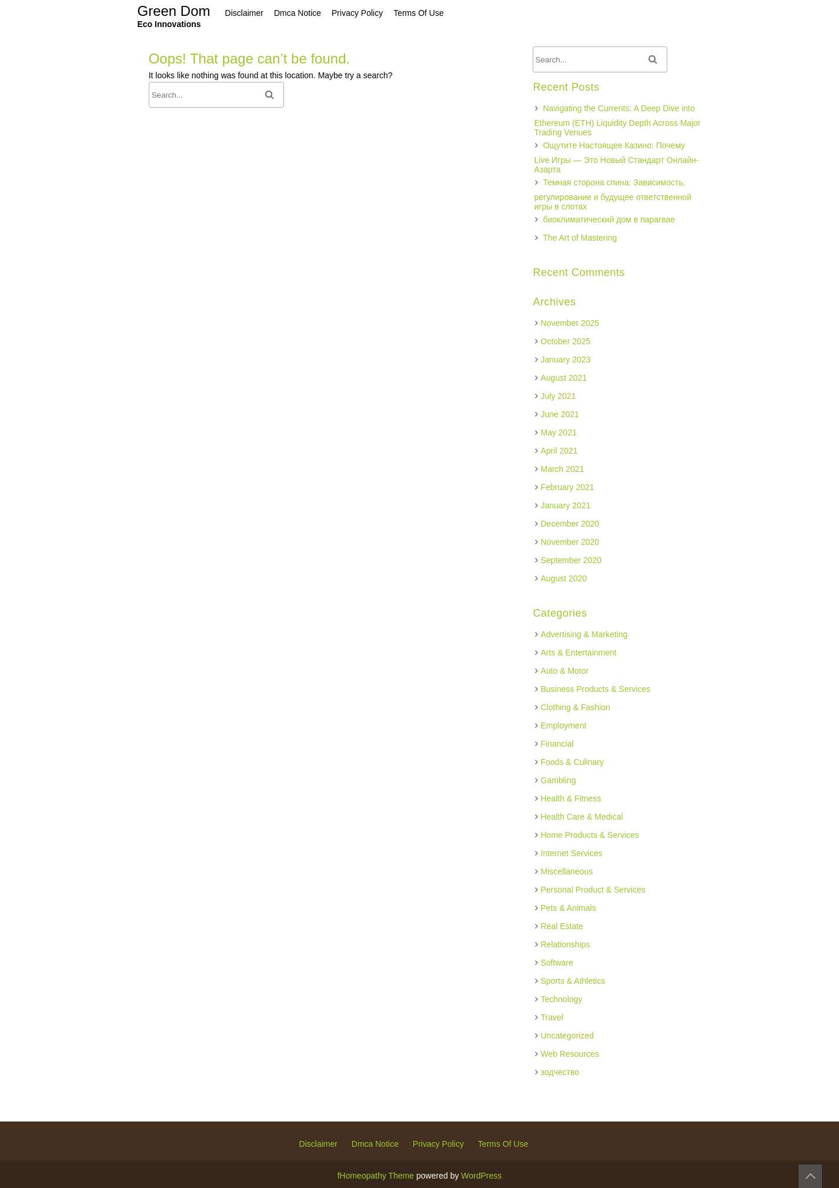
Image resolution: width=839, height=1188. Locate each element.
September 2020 (571, 560)
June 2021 (560, 414)
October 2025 (566, 341)
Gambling (558, 780)
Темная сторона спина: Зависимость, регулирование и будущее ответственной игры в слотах (612, 194)
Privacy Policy (438, 1144)
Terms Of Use (503, 1144)
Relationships (565, 944)
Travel (552, 1017)
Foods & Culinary (572, 762)
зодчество (560, 1072)
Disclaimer (318, 1144)
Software (557, 962)
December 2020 (570, 523)
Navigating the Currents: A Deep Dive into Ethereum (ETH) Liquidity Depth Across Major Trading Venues (617, 120)
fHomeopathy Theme (375, 1175)
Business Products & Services (596, 689)
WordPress (481, 1175)
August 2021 (564, 377)
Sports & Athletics (573, 981)
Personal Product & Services (593, 889)
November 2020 (570, 542)
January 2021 (566, 505)
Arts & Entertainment (579, 652)
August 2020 (564, 578)
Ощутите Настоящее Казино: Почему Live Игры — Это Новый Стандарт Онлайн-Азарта (616, 157)
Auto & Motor (565, 670)
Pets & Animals (568, 908)
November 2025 (570, 323)
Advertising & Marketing (584, 634)
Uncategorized (567, 1035)
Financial (557, 743)
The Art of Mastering (580, 237)
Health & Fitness (571, 798)
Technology (562, 999)
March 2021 (562, 469)
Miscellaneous (567, 871)
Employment (564, 725)
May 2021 (559, 432)
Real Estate (562, 926)
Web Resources (570, 1054)
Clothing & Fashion (575, 707)
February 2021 (567, 487)
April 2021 (559, 450)
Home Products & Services (590, 835)
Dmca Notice (375, 1144)
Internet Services (572, 853)
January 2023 (566, 359)
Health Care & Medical (582, 816)
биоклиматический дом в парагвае (609, 219)
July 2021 (558, 396)
